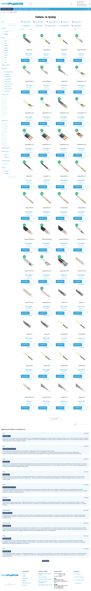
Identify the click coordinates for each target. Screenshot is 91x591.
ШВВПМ (6, 50)
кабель (6, 31)
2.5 (5, 131)
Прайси (32, 9)
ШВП (5, 52)
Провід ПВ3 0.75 (7, 538)
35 (5, 145)
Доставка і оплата (39, 9)
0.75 (5, 126)
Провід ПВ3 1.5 (6, 436)
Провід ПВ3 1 (6, 461)
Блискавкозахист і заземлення (42, 582)
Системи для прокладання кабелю (44, 574)
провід (6, 34)
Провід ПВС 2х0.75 (7, 512)
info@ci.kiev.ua (78, 583)
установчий (7, 76)
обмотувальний (8, 83)
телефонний (7, 90)
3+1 (5, 107)
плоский (6, 173)
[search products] (62, 3)
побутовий (6, 74)
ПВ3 (5, 43)
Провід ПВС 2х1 (6, 525)
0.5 (5, 123)
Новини (20, 9)
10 (5, 138)
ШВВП (5, 48)
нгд (5, 164)
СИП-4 (5, 55)
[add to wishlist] (31, 60)
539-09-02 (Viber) (82, 6)
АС (5, 62)
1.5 (5, 128)
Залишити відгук (29, 57)
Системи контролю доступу (44, 579)
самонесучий (7, 78)
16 (5, 140)
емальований (7, 86)
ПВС (5, 40)
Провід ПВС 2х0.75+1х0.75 (9, 448)
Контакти (47, 9)
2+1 (5, 102)
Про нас (16, 9)
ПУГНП (6, 45)
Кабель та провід (42, 577)
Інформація (26, 9)
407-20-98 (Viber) (82, 4)
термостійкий (7, 81)
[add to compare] (35, 60)
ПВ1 (5, 57)
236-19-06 (80, 3)
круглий (6, 170)
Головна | (3, 11)
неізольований (7, 88)
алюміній (6, 157)
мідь (5, 154)
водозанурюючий (8, 71)
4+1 (5, 112)
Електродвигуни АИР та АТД (45, 584)
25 (5, 143)
